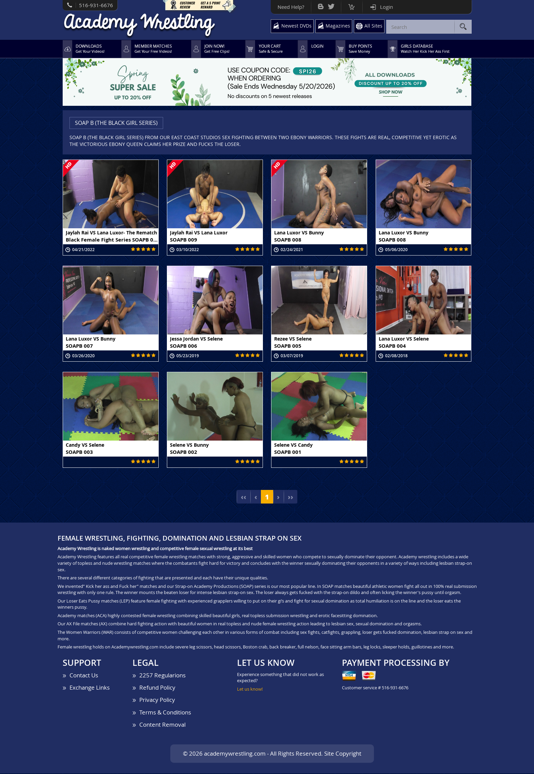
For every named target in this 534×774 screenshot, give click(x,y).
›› (291, 497)
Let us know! (250, 690)
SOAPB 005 (287, 346)
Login (384, 6)
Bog (318, 5)
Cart (349, 5)
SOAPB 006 (183, 346)
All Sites (373, 26)
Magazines (337, 26)
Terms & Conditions (165, 713)
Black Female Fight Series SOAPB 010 (112, 239)
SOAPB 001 (287, 452)
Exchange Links (89, 688)
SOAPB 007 (79, 346)
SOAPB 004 (392, 346)
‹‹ (243, 497)
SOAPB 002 (183, 452)
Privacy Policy (157, 700)
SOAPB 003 (79, 452)
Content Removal (162, 725)
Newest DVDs (295, 26)
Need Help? (288, 6)
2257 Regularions (162, 676)
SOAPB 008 (287, 239)
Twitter (329, 5)
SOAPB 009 (183, 239)
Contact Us (83, 676)
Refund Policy (157, 688)
